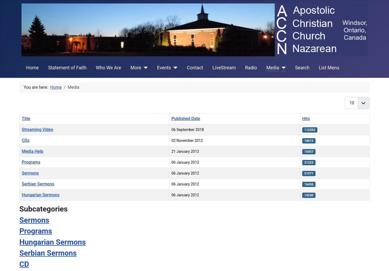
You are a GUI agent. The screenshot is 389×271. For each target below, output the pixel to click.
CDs (25, 140)
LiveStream (224, 67)
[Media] (282, 67)
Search (302, 67)
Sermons (30, 173)
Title (26, 118)
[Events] (174, 67)
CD (24, 264)
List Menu (329, 67)
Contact (195, 67)
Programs (31, 162)
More (136, 67)
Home (32, 67)
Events (164, 67)
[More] (144, 67)
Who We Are (108, 67)
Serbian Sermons (38, 184)
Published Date (185, 118)
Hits (306, 118)
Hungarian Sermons (40, 194)
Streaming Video (37, 129)
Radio (251, 67)
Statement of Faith (67, 67)
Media (272, 67)
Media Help (32, 151)
